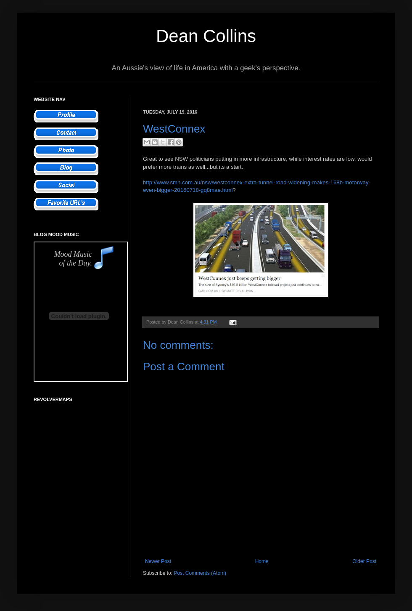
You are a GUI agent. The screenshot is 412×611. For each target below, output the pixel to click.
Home (262, 561)
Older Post (364, 561)
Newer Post (158, 561)
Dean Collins (206, 36)
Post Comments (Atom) (200, 573)
